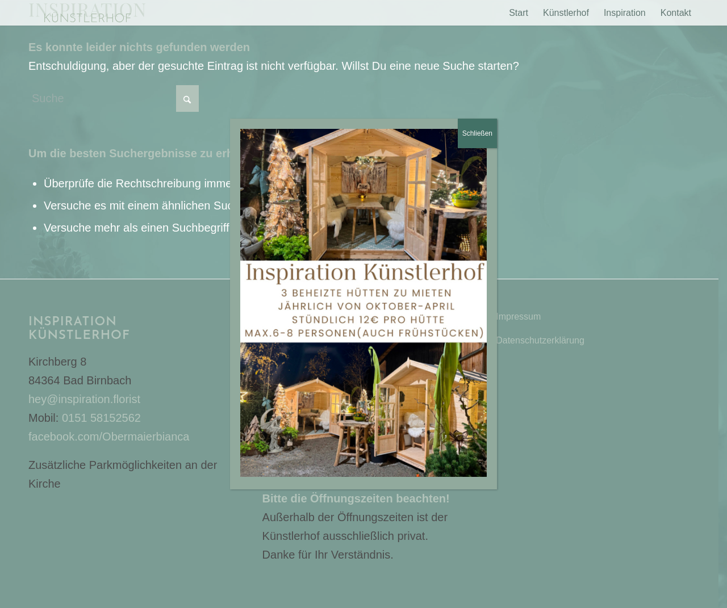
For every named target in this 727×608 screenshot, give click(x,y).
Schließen (477, 133)
